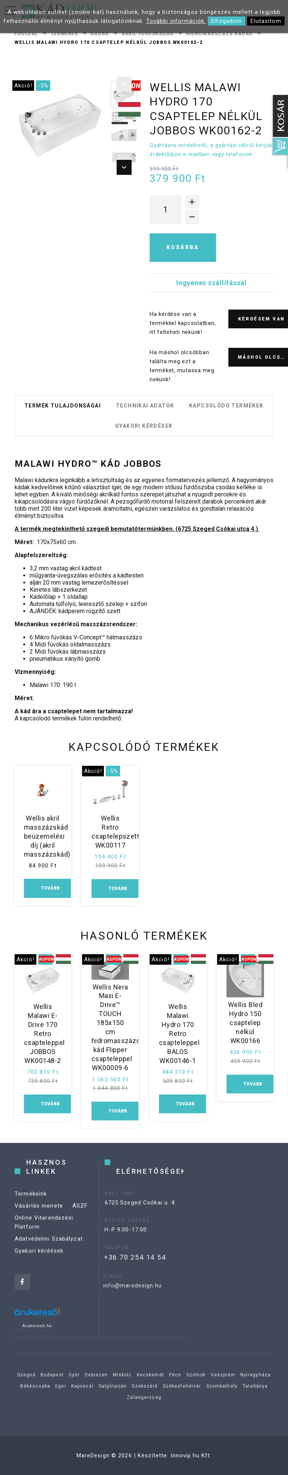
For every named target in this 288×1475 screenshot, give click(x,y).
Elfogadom (226, 21)
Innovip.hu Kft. (191, 1455)
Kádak (100, 33)
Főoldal (26, 33)
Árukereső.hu (37, 1325)
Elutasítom (265, 21)
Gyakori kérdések (143, 426)
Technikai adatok (145, 406)
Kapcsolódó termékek (226, 406)
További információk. (176, 21)
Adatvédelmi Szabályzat (49, 1246)
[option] (60, 125)
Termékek (64, 33)
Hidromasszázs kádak (219, 33)
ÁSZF (80, 1213)
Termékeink (31, 1201)
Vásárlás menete (39, 1213)
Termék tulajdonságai (62, 406)
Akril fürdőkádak (148, 33)
